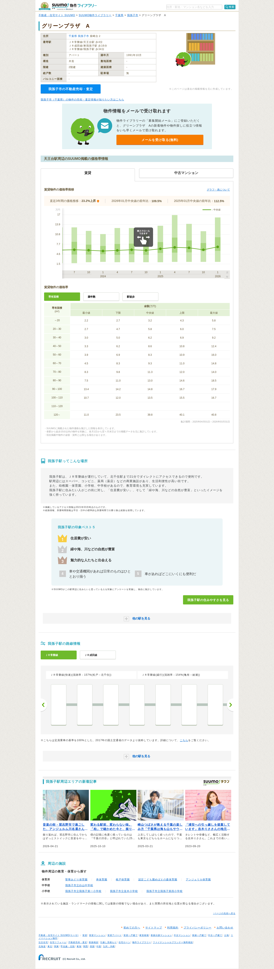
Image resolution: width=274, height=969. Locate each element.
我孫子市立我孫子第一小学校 (83, 891)
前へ (44, 705)
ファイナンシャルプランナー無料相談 (173, 942)
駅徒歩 (131, 296)
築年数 (91, 296)
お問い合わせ (225, 927)
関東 (56, 946)
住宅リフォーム (58, 942)
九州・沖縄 (109, 946)
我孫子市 (132, 15)
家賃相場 (144, 935)
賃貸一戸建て (131, 935)
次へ (230, 705)
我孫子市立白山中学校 (79, 885)
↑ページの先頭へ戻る (224, 913)
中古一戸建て (215, 935)
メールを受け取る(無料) (159, 140)
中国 (98, 946)
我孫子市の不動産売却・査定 (70, 89)
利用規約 (172, 927)
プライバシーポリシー (197, 927)
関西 (85, 946)
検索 (231, 6)
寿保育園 (101, 879)
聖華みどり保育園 (76, 879)
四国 (92, 946)
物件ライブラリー (141, 942)
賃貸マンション (97, 935)
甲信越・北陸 (68, 946)
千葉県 (119, 15)
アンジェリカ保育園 (198, 879)
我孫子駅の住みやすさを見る (208, 600)
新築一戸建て (199, 935)
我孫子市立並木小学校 (124, 891)
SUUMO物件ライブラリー (95, 15)
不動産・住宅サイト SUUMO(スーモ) (59, 935)
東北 (50, 946)
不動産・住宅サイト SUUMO (57, 15)
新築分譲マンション (161, 935)
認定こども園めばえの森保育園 (157, 879)
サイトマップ (153, 927)
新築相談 (93, 942)
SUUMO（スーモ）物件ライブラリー (68, 6)
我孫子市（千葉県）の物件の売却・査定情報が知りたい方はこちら (82, 99)
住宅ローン (124, 942)
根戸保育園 (123, 879)
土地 (226, 935)
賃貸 (84, 935)
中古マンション (182, 935)
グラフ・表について (218, 189)
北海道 (42, 946)
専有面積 (53, 296)
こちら (184, 740)
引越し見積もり (108, 942)
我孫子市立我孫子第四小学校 (164, 891)
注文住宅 (43, 942)
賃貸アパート (114, 935)
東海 (79, 946)
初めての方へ (132, 927)
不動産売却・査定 (77, 942)
